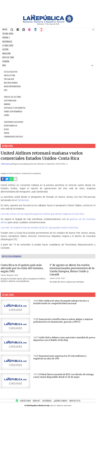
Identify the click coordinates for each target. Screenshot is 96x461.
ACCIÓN (5, 49)
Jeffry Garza (6, 164)
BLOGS (6, 129)
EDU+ (6, 90)
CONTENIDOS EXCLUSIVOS (13, 122)
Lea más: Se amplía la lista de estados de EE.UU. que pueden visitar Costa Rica (39, 227)
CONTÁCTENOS (25, 400)
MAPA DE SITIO (74, 400)
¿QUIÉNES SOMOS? (61, 400)
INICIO (4, 29)
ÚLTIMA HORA (7, 33)
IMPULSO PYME (9, 75)
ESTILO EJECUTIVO (10, 71)
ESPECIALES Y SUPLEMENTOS (14, 107)
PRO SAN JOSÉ (9, 79)
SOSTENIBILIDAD (10, 100)
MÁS (4, 65)
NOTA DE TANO (8, 57)
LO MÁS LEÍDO (7, 45)
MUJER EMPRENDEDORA (12, 86)
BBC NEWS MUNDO (11, 82)
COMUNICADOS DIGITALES (13, 136)
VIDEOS (6, 133)
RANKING (7, 104)
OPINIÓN (5, 61)
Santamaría (23, 200)
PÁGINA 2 (6, 37)
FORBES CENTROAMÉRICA (13, 111)
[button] (93, 29)
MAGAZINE (6, 53)
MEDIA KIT (36, 400)
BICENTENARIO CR (10, 125)
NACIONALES (7, 41)
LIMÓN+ (7, 115)
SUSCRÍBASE (47, 400)
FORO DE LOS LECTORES (12, 96)
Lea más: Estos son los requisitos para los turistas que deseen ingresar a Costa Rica (42, 214)
